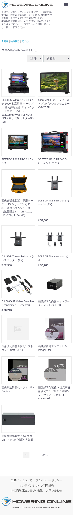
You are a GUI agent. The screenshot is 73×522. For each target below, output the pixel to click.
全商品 (5, 41)
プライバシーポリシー (49, 480)
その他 (25, 41)
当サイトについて (21, 480)
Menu (67, 3)
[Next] (45, 455)
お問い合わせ (54, 490)
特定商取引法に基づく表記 (27, 490)
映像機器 (15, 41)
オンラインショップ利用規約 (37, 485)
